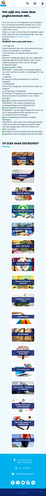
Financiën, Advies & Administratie (23, 423)
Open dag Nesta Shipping (15, 108)
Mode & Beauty (23, 193)
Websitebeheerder (22, 36)
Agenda (7, 77)
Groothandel (23, 334)
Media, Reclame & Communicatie (22, 405)
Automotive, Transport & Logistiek (23, 388)
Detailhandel (23, 316)
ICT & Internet (23, 369)
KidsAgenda (9, 84)
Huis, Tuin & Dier (23, 246)
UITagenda (9, 46)
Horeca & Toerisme (23, 228)
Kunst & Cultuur (23, 263)
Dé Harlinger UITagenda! (15, 91)
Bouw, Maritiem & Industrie (23, 282)
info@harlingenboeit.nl (25, 474)
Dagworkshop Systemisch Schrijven (19, 100)
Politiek (23, 158)
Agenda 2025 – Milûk (13, 67)
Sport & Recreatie (23, 440)
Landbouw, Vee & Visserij (23, 300)
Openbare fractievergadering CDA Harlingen (23, 131)
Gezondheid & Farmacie (23, 210)
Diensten (23, 175)
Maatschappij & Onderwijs (23, 352)
